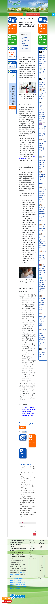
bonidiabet (12, 580)
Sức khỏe (30, 18)
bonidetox (12, 582)
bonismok (17, 586)
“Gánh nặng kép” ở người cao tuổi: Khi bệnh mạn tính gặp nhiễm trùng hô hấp (42, 112)
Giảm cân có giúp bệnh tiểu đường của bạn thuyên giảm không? (27, 508)
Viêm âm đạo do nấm (27, 483)
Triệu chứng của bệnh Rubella (25, 42)
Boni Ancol (13, 97)
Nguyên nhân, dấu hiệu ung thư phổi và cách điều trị (27, 469)
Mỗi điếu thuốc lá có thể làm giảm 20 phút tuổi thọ (42, 162)
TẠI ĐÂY (22, 427)
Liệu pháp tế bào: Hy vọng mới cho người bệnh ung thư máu (42, 129)
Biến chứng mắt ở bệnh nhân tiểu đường (42, 94)
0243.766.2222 (16, 14)
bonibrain (18, 580)
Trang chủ (23, 18)
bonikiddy (23, 586)
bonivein (12, 584)
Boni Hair (13, 104)
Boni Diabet (13, 100)
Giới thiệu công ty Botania (32, 544)
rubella (24, 431)
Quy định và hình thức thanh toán (41, 548)
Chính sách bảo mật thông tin (41, 576)
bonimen (21, 578)
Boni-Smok (13, 89)
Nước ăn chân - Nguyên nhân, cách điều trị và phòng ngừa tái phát (42, 337)
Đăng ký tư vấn (33, 14)
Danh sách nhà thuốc (31, 552)
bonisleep (17, 584)
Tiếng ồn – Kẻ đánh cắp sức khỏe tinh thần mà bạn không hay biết (27, 479)
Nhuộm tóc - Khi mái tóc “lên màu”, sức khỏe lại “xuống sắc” (42, 304)
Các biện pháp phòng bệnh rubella (25, 47)
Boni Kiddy (13, 94)
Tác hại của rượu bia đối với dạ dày (42, 82)
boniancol (12, 588)
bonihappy (18, 582)
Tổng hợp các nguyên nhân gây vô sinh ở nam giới (27, 502)
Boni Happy (13, 85)
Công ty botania (14, 578)
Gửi (34, 534)
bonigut (23, 582)
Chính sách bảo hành (40, 562)
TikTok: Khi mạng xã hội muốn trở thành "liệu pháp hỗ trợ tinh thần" (42, 286)
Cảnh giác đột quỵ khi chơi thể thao (42, 352)
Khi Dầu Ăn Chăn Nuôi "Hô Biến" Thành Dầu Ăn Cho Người (27, 493)
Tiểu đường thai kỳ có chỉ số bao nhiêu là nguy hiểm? (42, 320)
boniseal (22, 584)
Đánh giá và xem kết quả (12, 108)
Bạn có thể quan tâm (26, 464)
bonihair (17, 588)
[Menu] (53, 14)
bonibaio (12, 586)
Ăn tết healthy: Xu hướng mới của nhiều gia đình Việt (28, 514)
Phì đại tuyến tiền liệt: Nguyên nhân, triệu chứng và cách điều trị (27, 487)
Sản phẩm (33, 548)
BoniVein (13, 91)
